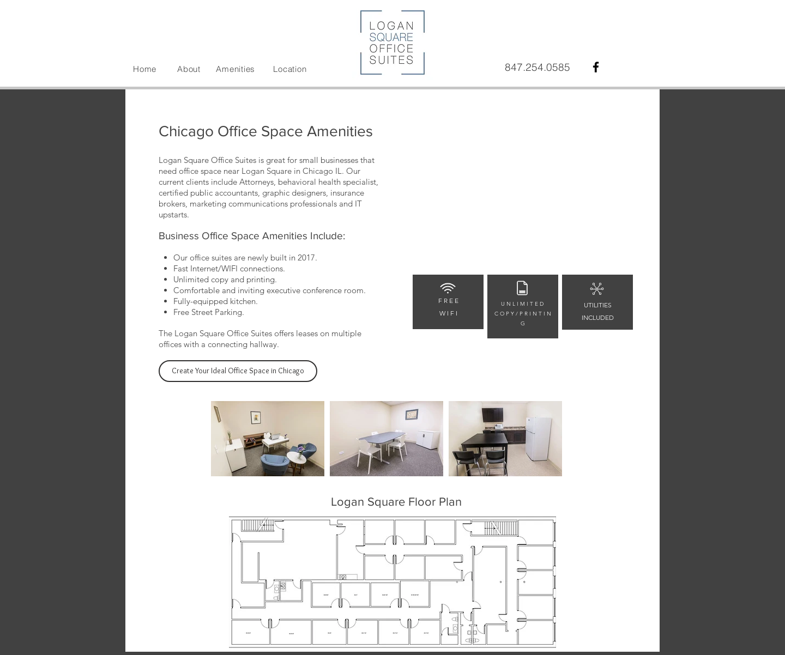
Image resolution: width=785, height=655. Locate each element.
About (189, 69)
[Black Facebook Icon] (596, 67)
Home (144, 69)
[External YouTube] (523, 202)
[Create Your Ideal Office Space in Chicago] (238, 371)
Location (289, 69)
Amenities (235, 69)
